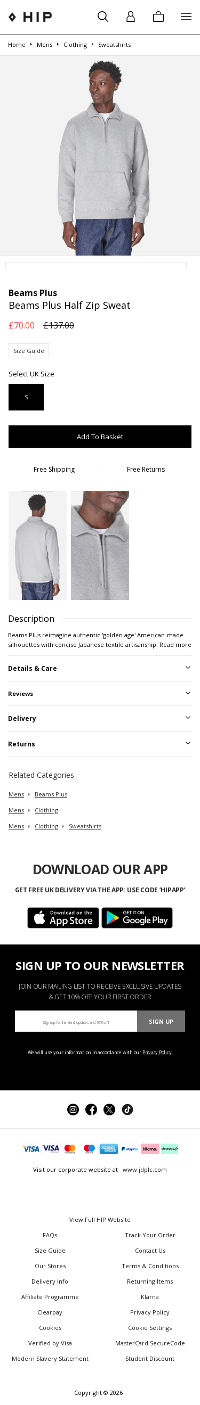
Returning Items (150, 1281)
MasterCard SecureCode (150, 1343)
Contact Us (150, 1250)
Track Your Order (150, 1235)
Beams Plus (51, 794)
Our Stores (50, 1266)
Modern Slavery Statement (50, 1358)
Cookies (50, 1328)
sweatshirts (85, 826)
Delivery (22, 718)
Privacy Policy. (157, 1052)
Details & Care (32, 668)
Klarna (150, 1297)
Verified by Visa (50, 1343)
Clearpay (49, 1312)
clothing (46, 810)
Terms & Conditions (150, 1266)
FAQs (50, 1235)
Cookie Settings (150, 1328)
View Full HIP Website (100, 1219)
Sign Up (161, 1021)
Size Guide (28, 351)
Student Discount (149, 1358)
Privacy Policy (150, 1312)
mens (16, 794)
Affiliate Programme (50, 1297)
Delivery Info (49, 1281)
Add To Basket (100, 436)
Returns (21, 744)
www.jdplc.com (144, 1169)
